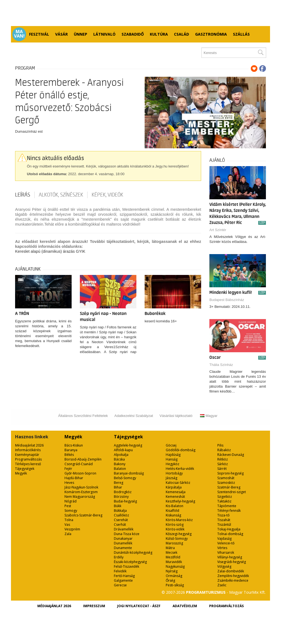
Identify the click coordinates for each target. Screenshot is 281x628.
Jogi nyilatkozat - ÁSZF (139, 606)
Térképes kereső (28, 464)
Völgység (224, 566)
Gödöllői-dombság (180, 450)
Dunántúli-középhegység (133, 552)
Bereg (118, 482)
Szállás (241, 34)
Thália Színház (221, 365)
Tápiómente (226, 506)
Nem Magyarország (79, 496)
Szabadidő (133, 34)
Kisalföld (172, 510)
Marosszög (174, 543)
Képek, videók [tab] (107, 195)
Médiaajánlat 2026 (29, 445)
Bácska (119, 459)
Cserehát (121, 520)
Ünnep (80, 34)
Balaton (120, 468)
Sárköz (222, 464)
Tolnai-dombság (230, 534)
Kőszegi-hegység (179, 534)
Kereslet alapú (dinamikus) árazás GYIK (50, 251)
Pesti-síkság (175, 585)
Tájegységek (24, 468)
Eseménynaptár (27, 454)
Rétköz (222, 459)
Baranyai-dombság (129, 473)
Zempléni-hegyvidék (233, 575)
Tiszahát (223, 520)
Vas (67, 524)
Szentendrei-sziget (231, 492)
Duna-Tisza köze (126, 534)
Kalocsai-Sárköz (178, 482)
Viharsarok (225, 552)
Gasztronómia (211, 34)
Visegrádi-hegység (231, 561)
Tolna (68, 520)
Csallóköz (121, 515)
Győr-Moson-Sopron (80, 473)
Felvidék (120, 571)
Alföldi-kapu (123, 450)
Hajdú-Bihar (73, 478)
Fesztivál (39, 34)
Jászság (171, 478)
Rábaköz (224, 450)
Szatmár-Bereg (228, 487)
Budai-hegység (125, 501)
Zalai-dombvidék (230, 571)
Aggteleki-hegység (128, 445)
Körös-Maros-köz (179, 520)
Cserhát (120, 524)
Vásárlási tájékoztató (175, 416)
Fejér (68, 468)
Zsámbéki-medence (232, 580)
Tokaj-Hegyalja (228, 529)
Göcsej (171, 445)
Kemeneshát (175, 496)
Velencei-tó (226, 543)
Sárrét (222, 468)
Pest (67, 506)
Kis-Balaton (174, 506)
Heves (69, 482)
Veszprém (72, 529)
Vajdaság (224, 538)
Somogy (70, 510)
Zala (67, 534)
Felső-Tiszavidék (126, 566)
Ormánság (174, 575)
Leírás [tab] (22, 195)
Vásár (61, 34)
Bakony (119, 464)
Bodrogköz (122, 492)
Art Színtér (217, 230)
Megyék (21, 473)
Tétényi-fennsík (229, 510)
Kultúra (159, 34)
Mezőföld (173, 557)
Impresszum (94, 606)
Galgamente (123, 580)
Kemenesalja (176, 492)
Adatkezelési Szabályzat (133, 416)
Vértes (222, 547)
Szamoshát (225, 478)
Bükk (117, 506)
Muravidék (174, 561)
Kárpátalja (174, 487)
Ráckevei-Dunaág (230, 454)
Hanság (172, 459)
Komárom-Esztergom (81, 492)
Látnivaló (104, 34)
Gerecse (120, 585)
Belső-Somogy (125, 478)
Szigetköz (224, 496)
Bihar (118, 487)
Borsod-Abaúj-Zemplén (83, 459)
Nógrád (70, 501)
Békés (69, 454)
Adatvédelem (185, 606)
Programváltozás (28, 459)
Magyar (208, 416)
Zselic (221, 585)
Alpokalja (121, 454)
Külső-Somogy (177, 538)
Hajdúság (173, 454)
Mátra (170, 547)
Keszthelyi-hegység (180, 501)
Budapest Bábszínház (226, 300)
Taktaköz (224, 501)
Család (181, 34)
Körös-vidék (175, 529)
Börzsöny (121, 496)
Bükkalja (120, 510)
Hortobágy (174, 473)
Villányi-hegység (229, 557)
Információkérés (28, 450)
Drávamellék (123, 529)
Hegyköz (172, 464)
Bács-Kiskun (73, 445)
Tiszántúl (224, 524)
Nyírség (172, 571)
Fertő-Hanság (124, 575)
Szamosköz (226, 482)
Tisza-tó (223, 515)
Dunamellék (123, 543)
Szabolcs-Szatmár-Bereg (83, 515)
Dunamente (123, 547)
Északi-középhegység (130, 561)
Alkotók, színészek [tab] (61, 195)
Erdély (118, 557)
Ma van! (19, 33)
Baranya (70, 450)
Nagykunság (175, 566)
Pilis (220, 445)
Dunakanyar (123, 538)
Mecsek (171, 552)
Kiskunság (173, 515)
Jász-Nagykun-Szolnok (81, 487)
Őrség (170, 580)
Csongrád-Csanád (78, 464)
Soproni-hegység (230, 473)
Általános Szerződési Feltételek (83, 416)
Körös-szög (175, 524)
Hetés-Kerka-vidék (180, 468)
